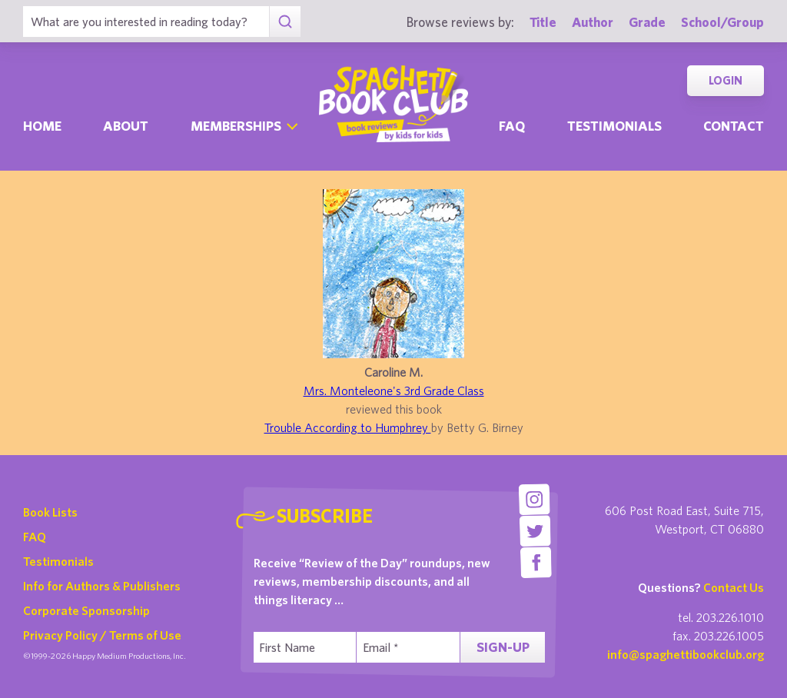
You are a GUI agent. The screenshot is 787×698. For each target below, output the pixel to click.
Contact (733, 126)
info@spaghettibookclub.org (685, 654)
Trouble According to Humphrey (347, 427)
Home (42, 126)
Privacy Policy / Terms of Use (102, 635)
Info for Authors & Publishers (102, 586)
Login (725, 80)
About (125, 126)
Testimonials (614, 126)
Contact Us (733, 587)
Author (592, 22)
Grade (647, 22)
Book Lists (50, 512)
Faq (512, 126)
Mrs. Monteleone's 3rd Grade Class (394, 390)
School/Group (722, 22)
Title (543, 22)
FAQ (34, 536)
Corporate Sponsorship (86, 610)
